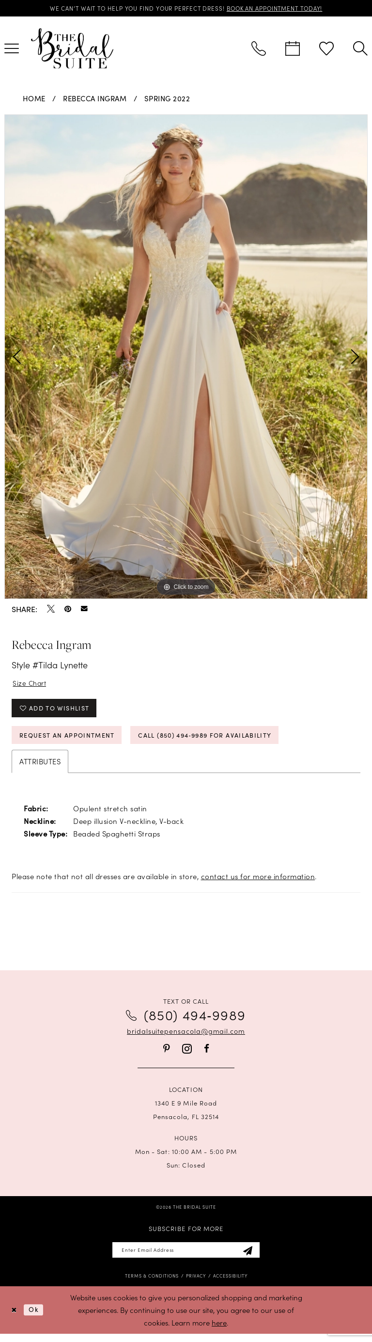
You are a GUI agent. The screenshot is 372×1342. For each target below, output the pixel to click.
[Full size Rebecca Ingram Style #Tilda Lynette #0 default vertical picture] (186, 358)
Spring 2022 (167, 99)
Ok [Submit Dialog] (36, 1318)
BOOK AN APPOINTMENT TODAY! (282, 8)
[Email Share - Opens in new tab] (84, 609)
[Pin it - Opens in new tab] (67, 609)
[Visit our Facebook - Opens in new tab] (206, 1055)
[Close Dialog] (14, 1318)
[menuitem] (259, 49)
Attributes (40, 768)
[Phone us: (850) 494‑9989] (259, 49)
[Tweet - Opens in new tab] (51, 609)
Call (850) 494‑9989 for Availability (228, 741)
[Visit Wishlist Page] (326, 49)
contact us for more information (258, 883)
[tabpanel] (186, 358)
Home (34, 99)
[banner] (72, 49)
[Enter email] (186, 1257)
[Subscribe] (254, 1257)
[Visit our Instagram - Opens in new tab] (187, 1055)
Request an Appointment (73, 741)
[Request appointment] (293, 49)
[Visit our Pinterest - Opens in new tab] (166, 1055)
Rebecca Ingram (94, 99)
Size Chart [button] (31, 684)
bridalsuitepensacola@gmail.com (186, 1037)
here (219, 1331)
